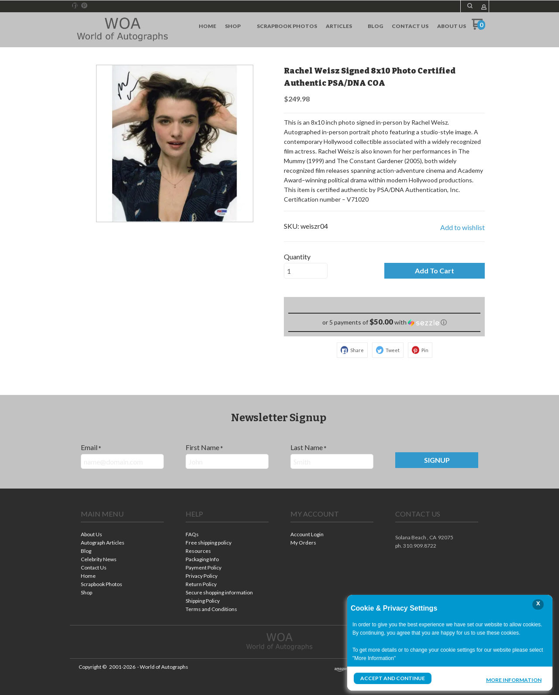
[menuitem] (207, 26)
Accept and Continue (392, 678)
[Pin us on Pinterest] (84, 5)
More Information (514, 679)
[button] (470, 5)
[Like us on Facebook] (75, 5)
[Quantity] (306, 271)
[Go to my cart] (478, 27)
